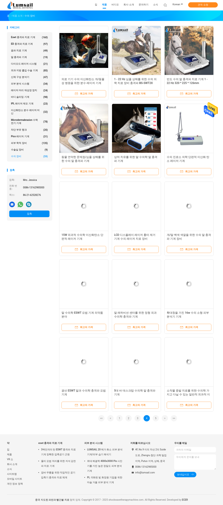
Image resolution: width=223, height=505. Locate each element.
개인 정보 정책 (15, 483)
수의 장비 (29, 156)
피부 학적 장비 (29, 143)
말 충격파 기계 (29, 57)
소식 (9, 469)
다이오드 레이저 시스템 (29, 64)
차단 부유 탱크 (29, 130)
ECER (185, 499)
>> (174, 418)
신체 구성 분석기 (29, 77)
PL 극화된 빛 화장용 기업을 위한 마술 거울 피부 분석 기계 (104, 480)
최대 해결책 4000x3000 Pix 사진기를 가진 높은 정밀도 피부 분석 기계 (104, 466)
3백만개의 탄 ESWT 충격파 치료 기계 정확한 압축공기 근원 (58, 452)
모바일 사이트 (14, 478)
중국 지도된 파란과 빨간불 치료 (52, 499)
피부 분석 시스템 (29, 84)
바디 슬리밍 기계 (29, 97)
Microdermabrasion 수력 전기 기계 (29, 121)
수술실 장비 (29, 150)
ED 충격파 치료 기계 (29, 44)
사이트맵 (12, 474)
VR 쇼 (10, 459)
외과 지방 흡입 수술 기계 (29, 70)
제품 (9, 454)
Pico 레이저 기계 (29, 136)
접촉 (29, 213)
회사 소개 (12, 464)
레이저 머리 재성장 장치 (29, 90)
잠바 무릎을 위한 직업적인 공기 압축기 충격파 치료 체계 (58, 475)
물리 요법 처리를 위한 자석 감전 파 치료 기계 (58, 463)
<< (101, 418)
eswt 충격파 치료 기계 (29, 37)
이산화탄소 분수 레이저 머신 (29, 112)
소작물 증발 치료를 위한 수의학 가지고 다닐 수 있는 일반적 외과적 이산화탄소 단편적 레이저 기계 (188, 394)
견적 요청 (203, 4)
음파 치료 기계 (29, 50)
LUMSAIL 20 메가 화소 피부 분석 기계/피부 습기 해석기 (104, 452)
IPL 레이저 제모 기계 (29, 103)
